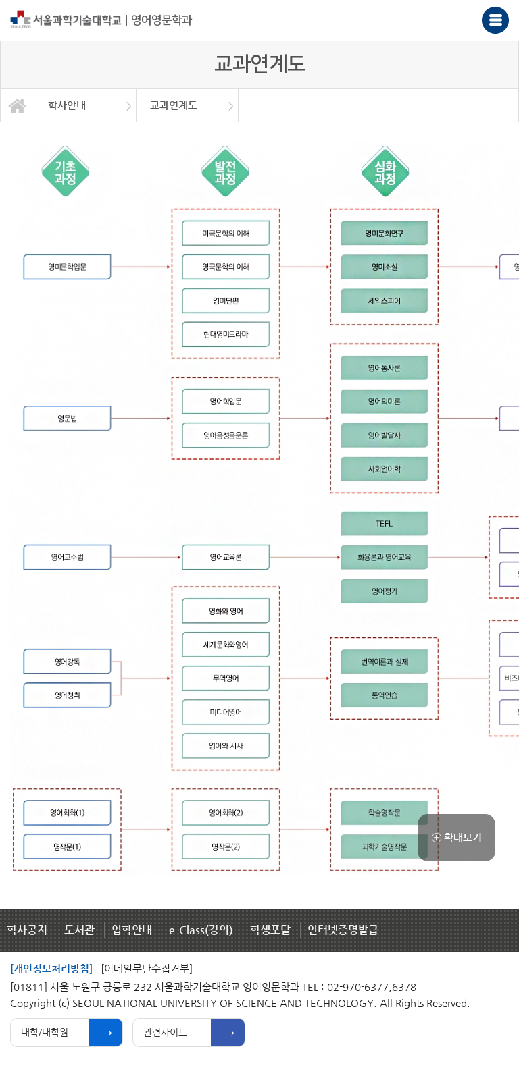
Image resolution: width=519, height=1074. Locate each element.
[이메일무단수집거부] (147, 968)
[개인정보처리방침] (51, 968)
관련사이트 (165, 1032)
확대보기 (456, 837)
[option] (85, 105)
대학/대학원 (44, 1032)
